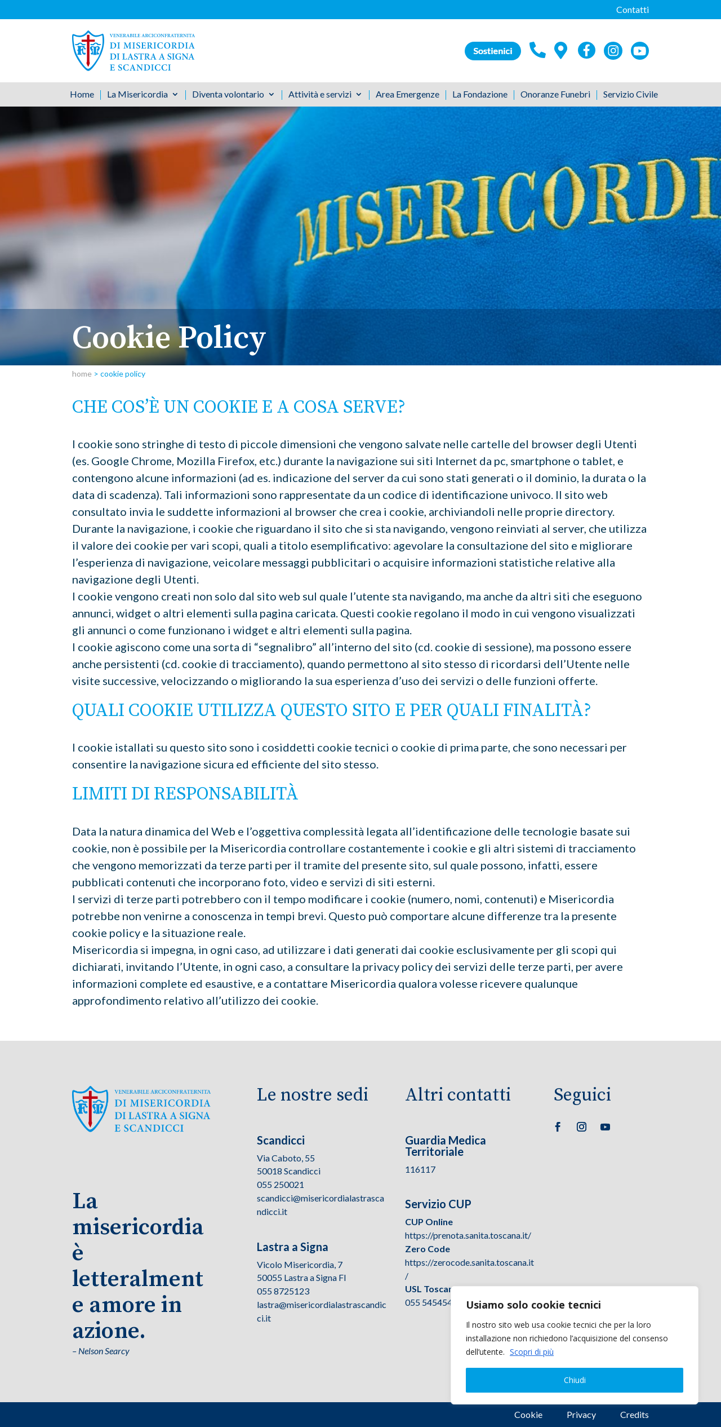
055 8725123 (283, 1290)
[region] (574, 1345)
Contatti (632, 9)
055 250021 (280, 1184)
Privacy (581, 1414)
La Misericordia (137, 94)
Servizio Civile (630, 94)
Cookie (528, 1414)
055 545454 (428, 1302)
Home (82, 94)
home (82, 373)
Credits (634, 1414)
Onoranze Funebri (555, 94)
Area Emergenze (407, 94)
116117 (420, 1169)
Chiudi (575, 1380)
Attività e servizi (319, 94)
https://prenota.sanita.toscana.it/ (468, 1235)
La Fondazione (480, 94)
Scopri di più (532, 1351)
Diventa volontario (228, 94)
